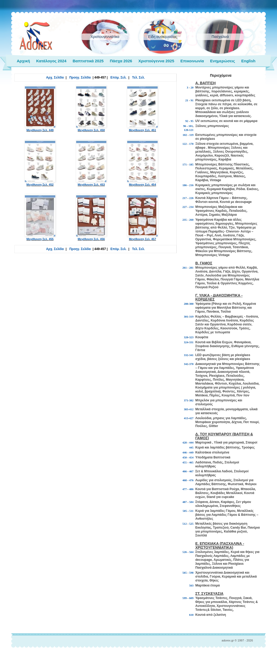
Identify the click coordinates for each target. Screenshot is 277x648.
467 (191, 471)
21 (186, 100)
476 (191, 480)
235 (184, 219)
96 (184, 126)
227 (184, 206)
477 (184, 489)
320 (186, 337)
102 (184, 134)
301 (186, 316)
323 (191, 337)
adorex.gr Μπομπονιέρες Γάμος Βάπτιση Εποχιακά (36, 36)
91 (192, 100)
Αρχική (23, 61)
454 (191, 457)
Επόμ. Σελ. (118, 77)
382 (191, 400)
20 (192, 87)
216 (191, 185)
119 (191, 134)
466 (184, 471)
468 (184, 480)
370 (191, 363)
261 (184, 267)
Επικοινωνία (192, 61)
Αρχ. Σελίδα (55, 77)
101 (191, 126)
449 (191, 452)
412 (191, 409)
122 (184, 143)
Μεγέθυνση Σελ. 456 (91, 218)
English (248, 61)
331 (191, 342)
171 (184, 164)
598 (191, 572)
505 (184, 510)
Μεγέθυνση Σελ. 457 (142, 218)
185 (191, 164)
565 (184, 572)
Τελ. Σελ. (138, 77)
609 (191, 598)
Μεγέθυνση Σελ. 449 (40, 109)
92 (186, 121)
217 (184, 198)
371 (186, 400)
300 (191, 303)
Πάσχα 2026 (121, 61)
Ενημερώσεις (222, 61)
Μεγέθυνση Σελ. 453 (91, 163)
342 (186, 363)
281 (191, 267)
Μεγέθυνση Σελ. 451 (142, 109)
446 (184, 452)
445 (191, 447)
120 (186, 129)
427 (191, 418)
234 (191, 206)
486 (191, 489)
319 (191, 316)
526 (184, 551)
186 (184, 185)
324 (186, 342)
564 (191, 551)
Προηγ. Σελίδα (80, 77)
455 (184, 462)
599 (184, 598)
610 (191, 614)
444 (191, 442)
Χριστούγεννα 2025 (156, 61)
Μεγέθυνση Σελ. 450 (91, 109)
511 (191, 510)
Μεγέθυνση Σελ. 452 (40, 163)
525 (191, 523)
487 (184, 501)
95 (192, 121)
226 (191, 198)
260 (191, 219)
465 (191, 462)
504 (191, 501)
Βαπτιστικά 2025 (88, 61)
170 (191, 143)
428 (184, 442)
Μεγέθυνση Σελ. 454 (142, 163)
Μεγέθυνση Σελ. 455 (40, 218)
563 (191, 585)
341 (191, 355)
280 (186, 303)
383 (186, 409)
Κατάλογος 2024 (51, 61)
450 (184, 457)
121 (191, 129)
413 (186, 418)
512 (184, 523)
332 (186, 355)
